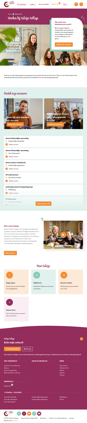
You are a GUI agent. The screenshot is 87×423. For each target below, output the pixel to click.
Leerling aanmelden (12, 349)
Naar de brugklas (44, 4)
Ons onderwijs (21, 4)
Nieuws (62, 370)
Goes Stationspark (9, 402)
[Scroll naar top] (81, 338)
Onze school (63, 365)
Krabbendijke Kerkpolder (40, 399)
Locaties (32, 4)
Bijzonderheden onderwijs (12, 373)
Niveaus (6, 368)
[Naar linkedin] (19, 413)
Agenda (62, 373)
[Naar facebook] (24, 413)
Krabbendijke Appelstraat (40, 397)
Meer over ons (10, 253)
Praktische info (64, 368)
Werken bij (55, 4)
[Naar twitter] (29, 413)
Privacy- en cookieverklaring (58, 418)
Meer (64, 4)
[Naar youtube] (39, 413)
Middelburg (63, 397)
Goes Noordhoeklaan (10, 399)
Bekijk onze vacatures (63, 44)
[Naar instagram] (34, 413)
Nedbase (15, 420)
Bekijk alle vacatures (15, 124)
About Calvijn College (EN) (29, 418)
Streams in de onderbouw (12, 365)
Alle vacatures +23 (43, 203)
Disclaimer (43, 418)
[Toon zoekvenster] (76, 4)
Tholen (62, 399)
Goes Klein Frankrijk (10, 397)
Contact (62, 375)
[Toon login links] (81, 4)
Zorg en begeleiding (10, 370)
